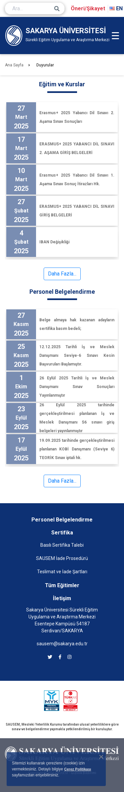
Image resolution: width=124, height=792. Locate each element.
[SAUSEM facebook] (60, 657)
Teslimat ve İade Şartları (62, 571)
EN (116, 8)
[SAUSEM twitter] (50, 657)
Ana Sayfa (14, 65)
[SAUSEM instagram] (69, 657)
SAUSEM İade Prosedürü (62, 558)
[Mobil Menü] (115, 35)
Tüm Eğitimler (62, 585)
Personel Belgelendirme (62, 519)
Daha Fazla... (62, 274)
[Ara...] (34, 8)
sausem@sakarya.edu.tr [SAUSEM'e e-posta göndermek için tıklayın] (62, 643)
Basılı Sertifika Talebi (62, 545)
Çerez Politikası (77, 769)
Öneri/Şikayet (88, 8)
